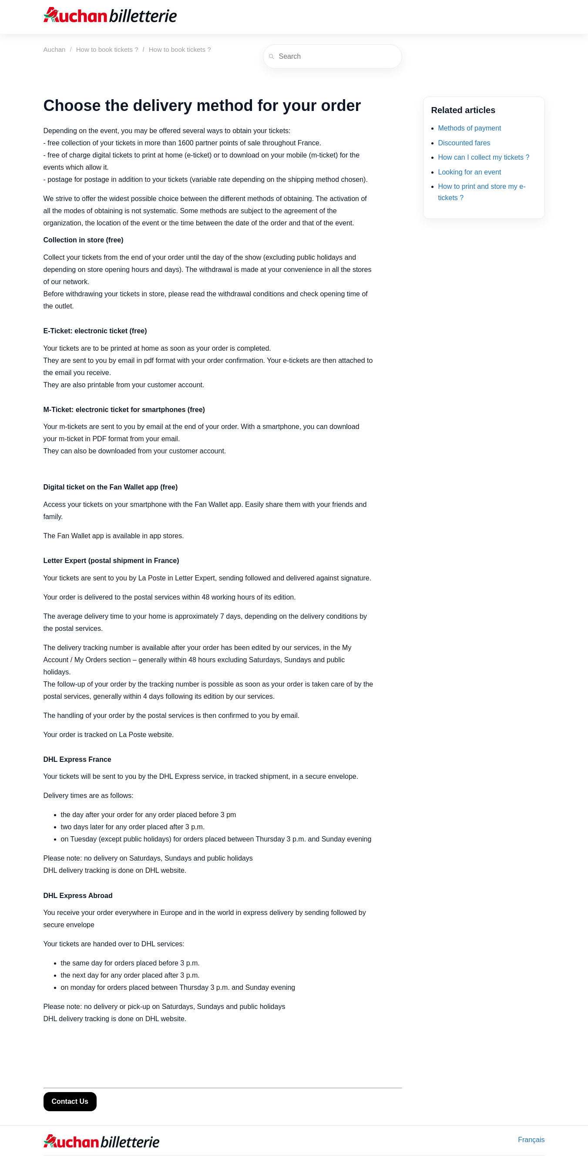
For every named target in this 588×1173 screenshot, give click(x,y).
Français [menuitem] (531, 1139)
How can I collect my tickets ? (484, 157)
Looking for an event (469, 172)
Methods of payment (469, 128)
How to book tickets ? (107, 49)
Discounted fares (464, 143)
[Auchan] (110, 17)
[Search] (332, 56)
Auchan (55, 49)
